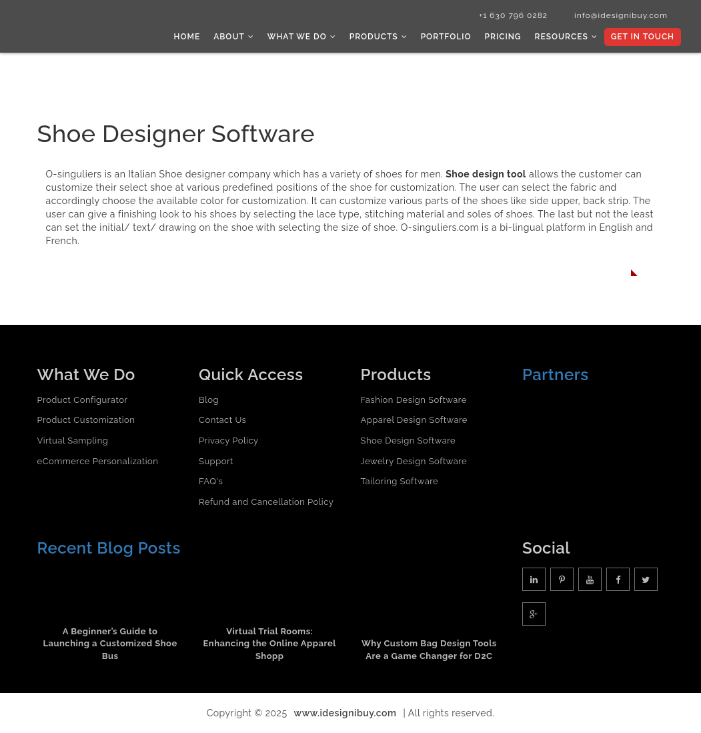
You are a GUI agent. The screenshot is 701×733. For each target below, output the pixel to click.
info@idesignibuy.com (621, 15)
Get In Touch (642, 36)
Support (216, 461)
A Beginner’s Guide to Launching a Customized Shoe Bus (110, 643)
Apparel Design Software (414, 420)
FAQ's (211, 481)
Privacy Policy (229, 441)
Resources (565, 36)
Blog (209, 400)
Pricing (503, 36)
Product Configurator (82, 400)
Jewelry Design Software (414, 461)
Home (187, 36)
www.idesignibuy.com (345, 713)
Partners (555, 374)
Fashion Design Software (414, 400)
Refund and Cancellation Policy (266, 502)
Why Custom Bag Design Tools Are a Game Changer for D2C (429, 649)
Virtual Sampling (73, 441)
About (233, 36)
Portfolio (446, 36)
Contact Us (222, 420)
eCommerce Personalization (98, 461)
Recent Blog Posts (109, 548)
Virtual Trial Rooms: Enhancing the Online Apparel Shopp (269, 643)
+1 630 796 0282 (513, 15)
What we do (301, 36)
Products (378, 36)
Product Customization (86, 420)
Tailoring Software (400, 481)
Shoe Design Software (408, 441)
